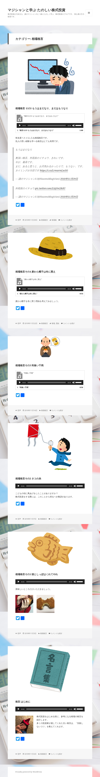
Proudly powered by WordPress (28, 772)
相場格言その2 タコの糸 (28, 478)
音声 (19, 220)
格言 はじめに (22, 701)
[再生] (20, 125)
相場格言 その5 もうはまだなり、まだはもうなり (41, 108)
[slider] (47, 125)
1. (35, 130)
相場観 (54, 220)
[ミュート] (73, 125)
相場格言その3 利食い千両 (29, 365)
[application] (50, 125)
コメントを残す (66, 220)
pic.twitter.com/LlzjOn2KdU (50, 188)
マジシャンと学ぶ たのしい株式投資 (36, 10)
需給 (57, 323)
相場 (53, 323)
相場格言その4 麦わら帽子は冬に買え (35, 271)
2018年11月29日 (69, 178)
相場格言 (44, 220)
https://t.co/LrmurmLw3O (54, 170)
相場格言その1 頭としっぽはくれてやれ (36, 574)
